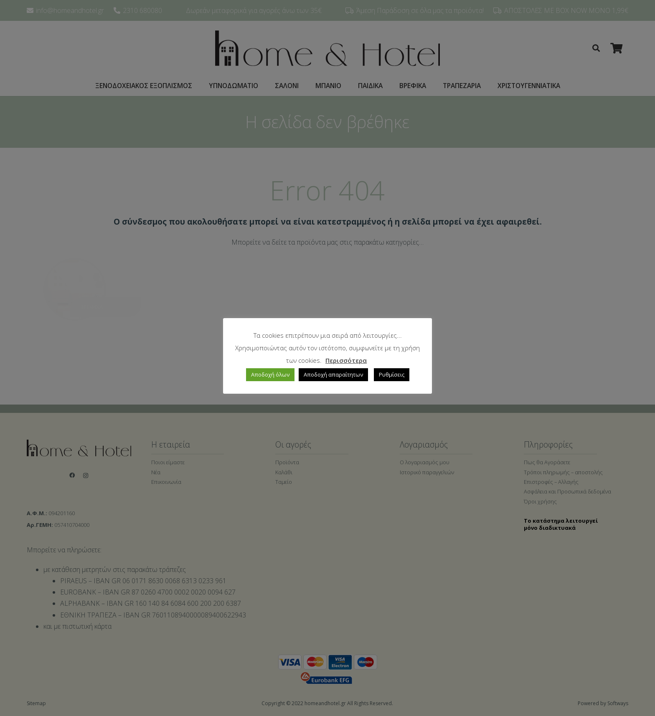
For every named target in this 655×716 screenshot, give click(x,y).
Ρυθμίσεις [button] (391, 374)
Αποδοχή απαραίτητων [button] (333, 374)
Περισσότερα (346, 360)
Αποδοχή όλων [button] (270, 374)
